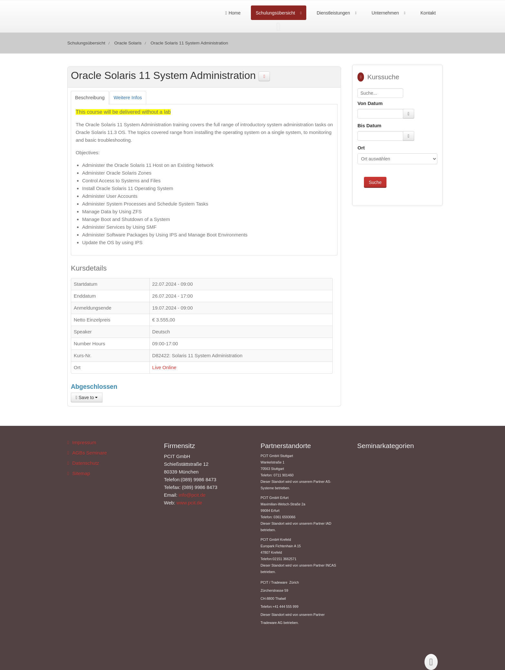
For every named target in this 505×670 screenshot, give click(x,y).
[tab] (90, 97)
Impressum (84, 442)
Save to (87, 397)
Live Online (164, 367)
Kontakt (428, 12)
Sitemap (81, 473)
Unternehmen (385, 12)
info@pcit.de (192, 495)
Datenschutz (85, 463)
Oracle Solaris (128, 43)
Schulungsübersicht (275, 12)
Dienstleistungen (333, 12)
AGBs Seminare (89, 452)
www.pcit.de (189, 502)
